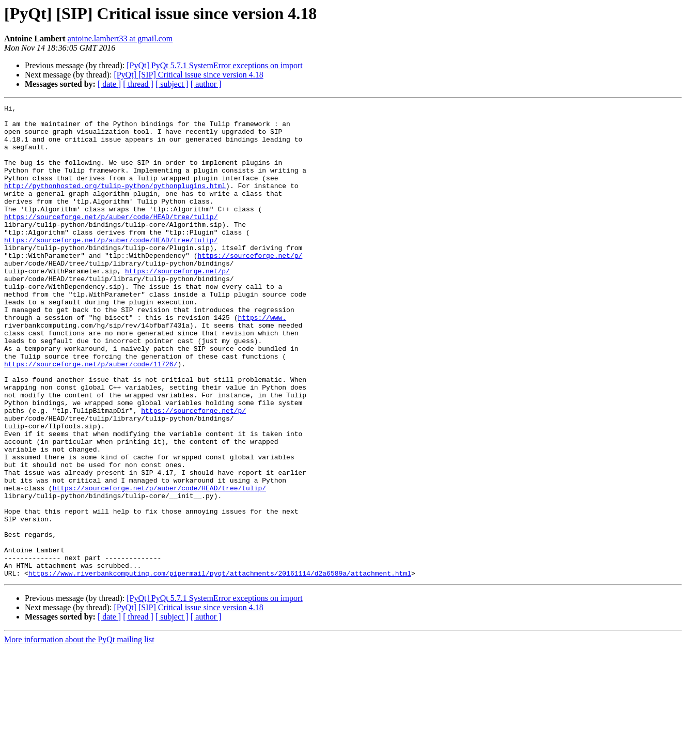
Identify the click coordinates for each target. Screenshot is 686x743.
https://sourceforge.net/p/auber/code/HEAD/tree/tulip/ (110, 239)
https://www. (262, 360)
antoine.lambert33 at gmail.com (120, 38)
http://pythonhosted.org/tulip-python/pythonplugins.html (115, 202)
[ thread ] (138, 84)
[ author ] (206, 84)
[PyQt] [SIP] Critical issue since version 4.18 (188, 74)
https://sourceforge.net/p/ (249, 286)
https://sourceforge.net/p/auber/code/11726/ (90, 416)
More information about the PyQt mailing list (79, 734)
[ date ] (109, 84)
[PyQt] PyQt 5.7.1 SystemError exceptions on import (214, 65)
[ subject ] (172, 84)
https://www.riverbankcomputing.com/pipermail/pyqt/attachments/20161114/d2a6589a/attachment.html (219, 667)
